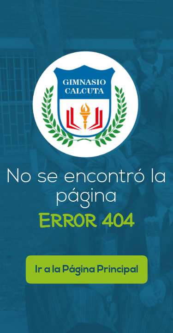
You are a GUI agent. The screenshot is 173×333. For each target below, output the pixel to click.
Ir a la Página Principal (86, 269)
